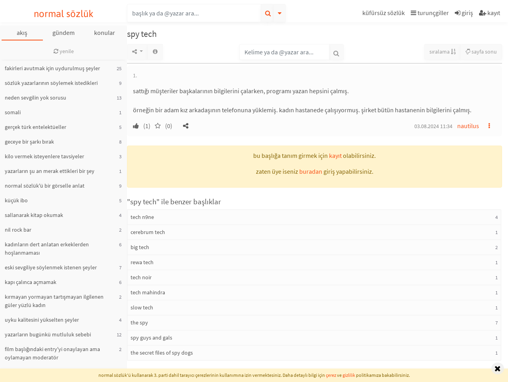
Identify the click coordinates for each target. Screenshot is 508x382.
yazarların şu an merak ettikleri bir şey (49, 171)
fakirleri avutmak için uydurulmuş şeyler (52, 68)
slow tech (142, 307)
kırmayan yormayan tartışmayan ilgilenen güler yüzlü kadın (54, 301)
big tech (140, 247)
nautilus (468, 126)
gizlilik (349, 375)
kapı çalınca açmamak (30, 282)
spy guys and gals (151, 337)
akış (22, 32)
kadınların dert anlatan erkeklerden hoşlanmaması (47, 248)
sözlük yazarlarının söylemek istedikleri (51, 82)
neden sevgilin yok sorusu (35, 97)
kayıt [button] (335, 155)
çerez (331, 375)
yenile (64, 51)
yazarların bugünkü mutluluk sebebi (48, 334)
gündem (63, 32)
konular (104, 32)
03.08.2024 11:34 (433, 126)
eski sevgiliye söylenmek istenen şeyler (51, 267)
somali (13, 112)
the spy (139, 322)
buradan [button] (310, 171)
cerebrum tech (148, 232)
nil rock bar (18, 229)
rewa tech (142, 262)
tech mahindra (148, 292)
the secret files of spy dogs (162, 352)
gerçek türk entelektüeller (35, 127)
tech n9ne (142, 217)
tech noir (141, 277)
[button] (384, 14)
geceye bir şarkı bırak (29, 141)
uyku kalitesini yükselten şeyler (42, 319)
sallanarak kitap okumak (34, 215)
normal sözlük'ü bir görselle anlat (45, 185)
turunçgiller (430, 13)
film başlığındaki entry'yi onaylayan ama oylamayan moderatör (52, 353)
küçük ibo (16, 200)
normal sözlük (64, 13)
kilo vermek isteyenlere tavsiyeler (44, 156)
